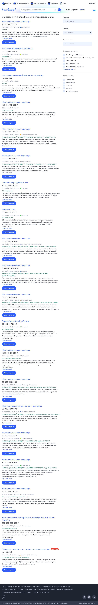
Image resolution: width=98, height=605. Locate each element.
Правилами (64, 603)
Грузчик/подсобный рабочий (15, 321)
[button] (31, 35)
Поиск (67, 10)
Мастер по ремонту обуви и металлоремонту (23, 75)
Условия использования (46, 589)
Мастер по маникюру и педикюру (17, 48)
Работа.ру (93, 603)
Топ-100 (35, 592)
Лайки (28, 592)
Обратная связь (30, 589)
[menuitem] (6, 3)
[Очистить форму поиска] (55, 10)
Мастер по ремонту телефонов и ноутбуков (22, 406)
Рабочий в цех (8, 209)
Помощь (20, 589)
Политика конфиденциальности (13, 592)
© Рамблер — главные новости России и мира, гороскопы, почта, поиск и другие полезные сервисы (36, 586)
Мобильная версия (8, 589)
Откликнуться (9, 42)
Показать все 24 (69, 69)
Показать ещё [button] (7, 38)
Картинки (75, 10)
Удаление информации (64, 589)
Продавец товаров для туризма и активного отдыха (26, 549)
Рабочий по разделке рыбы (15, 183)
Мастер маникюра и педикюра (16, 22)
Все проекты (44, 592)
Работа (82, 10)
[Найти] (59, 10)
